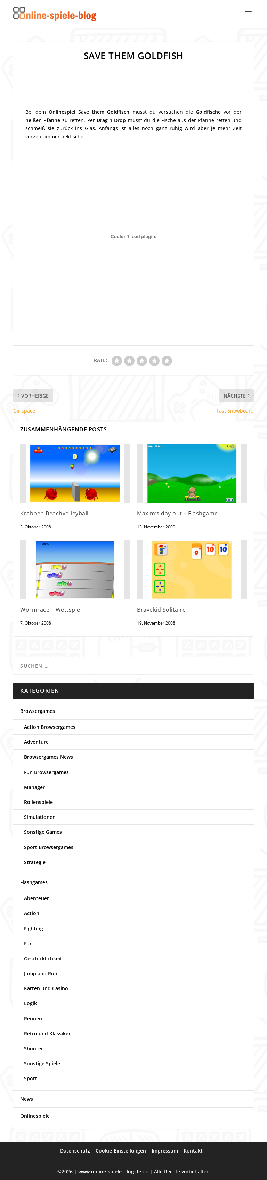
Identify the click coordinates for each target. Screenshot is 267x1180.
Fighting (33, 928)
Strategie (35, 862)
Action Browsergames (49, 727)
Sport (30, 1078)
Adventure (36, 742)
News (26, 1099)
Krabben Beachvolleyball (54, 513)
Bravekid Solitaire (161, 609)
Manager (34, 787)
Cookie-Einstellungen (121, 1150)
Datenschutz (75, 1150)
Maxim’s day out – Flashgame (177, 513)
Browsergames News (48, 757)
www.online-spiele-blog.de (109, 1171)
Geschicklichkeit (43, 958)
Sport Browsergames (48, 847)
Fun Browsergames (46, 772)
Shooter (33, 1048)
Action (31, 913)
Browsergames (37, 711)
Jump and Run (40, 973)
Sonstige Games (43, 832)
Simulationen (40, 817)
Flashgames (34, 882)
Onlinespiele (35, 1116)
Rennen (33, 1018)
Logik (30, 1003)
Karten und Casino (46, 988)
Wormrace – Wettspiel (51, 609)
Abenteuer (36, 898)
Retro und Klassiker (47, 1033)
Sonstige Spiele (42, 1063)
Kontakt (193, 1150)
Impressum (165, 1150)
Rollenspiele (38, 802)
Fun (28, 943)
